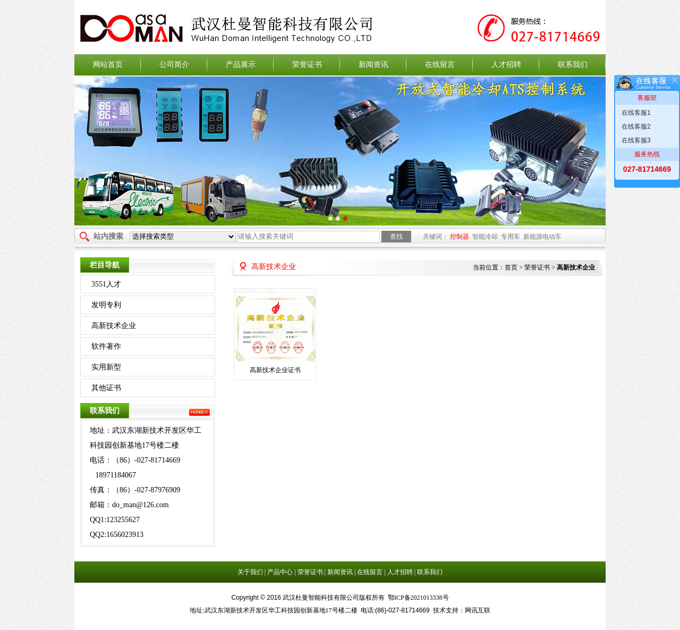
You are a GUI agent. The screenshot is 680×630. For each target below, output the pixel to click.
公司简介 (174, 65)
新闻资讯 (373, 65)
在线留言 (440, 65)
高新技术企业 (113, 326)
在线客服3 (636, 140)
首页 (511, 267)
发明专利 (106, 305)
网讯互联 (477, 610)
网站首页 (108, 65)
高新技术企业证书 (275, 370)
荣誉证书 (307, 65)
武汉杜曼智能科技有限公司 (340, 28)
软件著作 (106, 346)
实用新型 (106, 367)
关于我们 (251, 572)
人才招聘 (506, 65)
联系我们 (573, 65)
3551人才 (106, 284)
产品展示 (241, 65)
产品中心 (280, 572)
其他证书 (106, 388)
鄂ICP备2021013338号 (418, 597)
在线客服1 (636, 112)
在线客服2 (636, 126)
